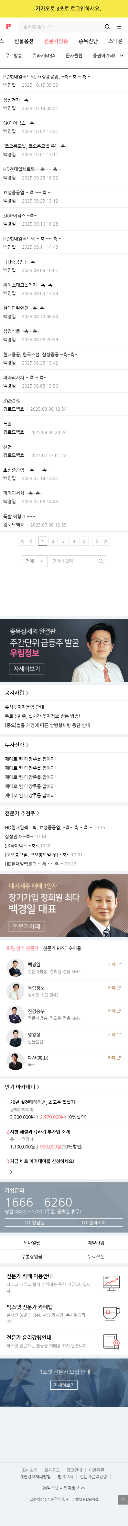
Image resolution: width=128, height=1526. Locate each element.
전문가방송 (56, 41)
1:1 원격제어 (93, 1222)
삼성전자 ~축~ (17, 100)
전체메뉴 (122, 26)
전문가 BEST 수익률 (62, 948)
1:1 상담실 (34, 1222)
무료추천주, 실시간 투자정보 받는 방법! (42, 716)
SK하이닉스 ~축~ (20, 123)
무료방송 (13, 55)
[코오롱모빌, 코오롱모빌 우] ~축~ (35, 146)
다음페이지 (96, 541)
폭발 (7, 424)
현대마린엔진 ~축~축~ (25, 308)
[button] (34, 561)
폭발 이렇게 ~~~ (19, 516)
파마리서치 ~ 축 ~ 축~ (25, 377)
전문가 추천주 (20, 813)
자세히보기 (64, 1385)
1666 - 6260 (38, 1202)
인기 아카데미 (20, 1087)
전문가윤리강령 (93, 1476)
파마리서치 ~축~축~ (23, 493)
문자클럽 (74, 55)
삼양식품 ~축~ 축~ (21, 331)
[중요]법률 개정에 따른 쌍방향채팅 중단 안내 (47, 725)
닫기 (119, 8)
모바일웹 (32, 1242)
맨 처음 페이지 (22, 541)
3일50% (11, 400)
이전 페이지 (31, 541)
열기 (123, 1500)
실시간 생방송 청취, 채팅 (48, 1314)
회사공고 (52, 1470)
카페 (112, 964)
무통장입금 (31, 1256)
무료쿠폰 (96, 1256)
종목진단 (88, 41)
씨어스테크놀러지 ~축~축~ (29, 285)
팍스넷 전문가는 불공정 (48, 1341)
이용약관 (96, 1470)
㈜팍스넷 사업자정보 (61, 1488)
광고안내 (74, 1470)
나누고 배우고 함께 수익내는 (48, 1283)
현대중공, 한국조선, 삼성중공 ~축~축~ (40, 354)
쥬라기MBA (43, 55)
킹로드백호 (13, 409)
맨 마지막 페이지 (105, 541)
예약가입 (96, 1242)
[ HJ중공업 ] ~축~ (20, 262)
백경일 (9, 85)
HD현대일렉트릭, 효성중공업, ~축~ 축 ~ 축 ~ (47, 76)
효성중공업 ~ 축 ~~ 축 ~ (27, 192)
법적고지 (65, 1476)
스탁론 (115, 41)
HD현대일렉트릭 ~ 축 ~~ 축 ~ (32, 169)
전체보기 (121, 55)
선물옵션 (24, 41)
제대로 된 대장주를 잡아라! (31, 759)
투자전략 (14, 745)
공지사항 (14, 693)
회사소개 (29, 1470)
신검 (7, 447)
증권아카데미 (105, 55)
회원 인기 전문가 (22, 948)
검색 (107, 26)
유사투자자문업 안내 (24, 707)
